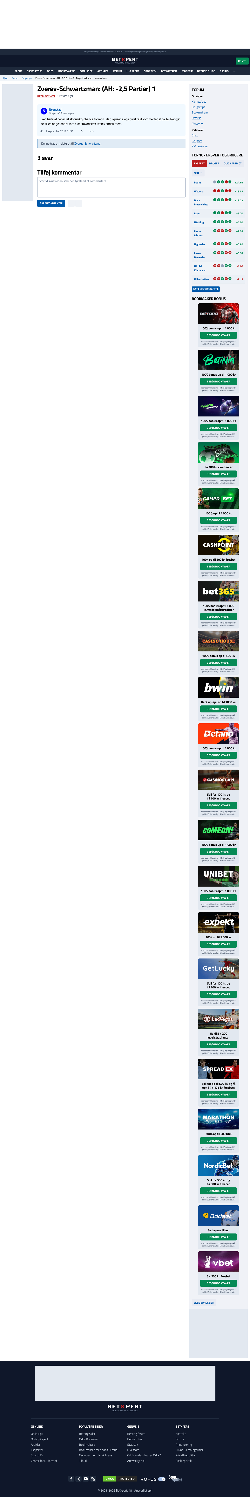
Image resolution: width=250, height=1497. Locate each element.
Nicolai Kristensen (200, 268)
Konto (242, 61)
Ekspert (199, 163)
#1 (41, 131)
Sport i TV (150, 71)
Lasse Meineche (199, 255)
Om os (180, 1439)
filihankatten (201, 279)
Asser (197, 213)
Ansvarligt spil (136, 1460)
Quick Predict (232, 163)
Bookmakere (66, 71)
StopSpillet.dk (161, 51)
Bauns (197, 182)
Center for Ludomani (44, 1460)
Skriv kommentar (51, 203)
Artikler (103, 71)
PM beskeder (200, 146)
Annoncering (184, 1444)
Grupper (197, 140)
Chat (195, 135)
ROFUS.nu (118, 51)
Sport (18, 71)
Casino (224, 71)
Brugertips (27, 78)
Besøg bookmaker (218, 335)
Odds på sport (39, 1439)
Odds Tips (37, 1433)
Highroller (199, 244)
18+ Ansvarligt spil (140, 1490)
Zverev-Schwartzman (88, 143)
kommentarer (46, 96)
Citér (89, 131)
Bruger (214, 163)
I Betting (199, 222)
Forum (117, 71)
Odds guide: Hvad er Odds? (144, 1455)
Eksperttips (34, 71)
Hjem (5, 78)
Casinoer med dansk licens (95, 1455)
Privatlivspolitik (185, 1455)
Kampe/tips (199, 101)
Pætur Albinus (198, 233)
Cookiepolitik (184, 1460)
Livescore (132, 71)
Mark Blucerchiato (201, 202)
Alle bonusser (203, 1303)
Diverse (196, 117)
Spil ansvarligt (93, 51)
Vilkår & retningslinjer (189, 1449)
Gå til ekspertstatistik (205, 289)
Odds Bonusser (88, 1439)
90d (196, 173)
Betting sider (87, 1433)
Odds (50, 71)
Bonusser (86, 71)
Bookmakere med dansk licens (98, 1449)
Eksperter (37, 1449)
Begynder (198, 123)
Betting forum (136, 1433)
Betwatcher (169, 71)
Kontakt (181, 1433)
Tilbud (83, 1460)
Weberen (199, 191)
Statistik (187, 71)
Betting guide (206, 71)
